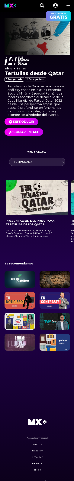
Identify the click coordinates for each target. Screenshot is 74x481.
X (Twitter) (37, 457)
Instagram (37, 450)
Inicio (8, 68)
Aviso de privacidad (37, 437)
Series (21, 68)
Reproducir (23, 122)
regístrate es (59, 16)
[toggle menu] (68, 5)
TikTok (37, 469)
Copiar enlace (24, 132)
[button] (55, 5)
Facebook (37, 463)
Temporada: (37, 152)
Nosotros (37, 444)
